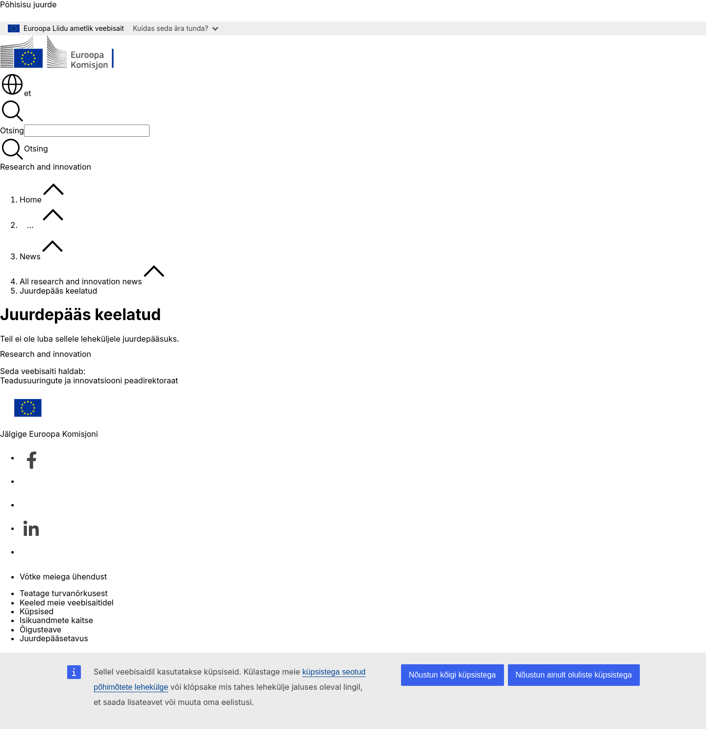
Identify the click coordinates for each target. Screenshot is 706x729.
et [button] (15, 93)
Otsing (12, 130)
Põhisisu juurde (28, 4)
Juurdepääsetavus (54, 638)
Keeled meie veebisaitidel (67, 602)
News (30, 256)
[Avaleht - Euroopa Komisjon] (71, 53)
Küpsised (36, 611)
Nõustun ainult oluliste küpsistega (574, 675)
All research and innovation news (81, 281)
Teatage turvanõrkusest (63, 593)
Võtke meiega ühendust (63, 576)
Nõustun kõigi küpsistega (452, 675)
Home (31, 199)
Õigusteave (40, 629)
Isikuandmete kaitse (56, 620)
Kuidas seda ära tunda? (175, 28)
